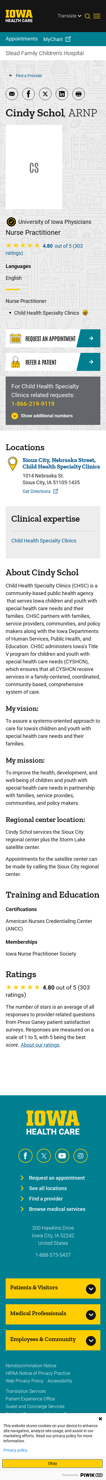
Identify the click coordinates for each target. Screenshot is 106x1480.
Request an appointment (57, 1178)
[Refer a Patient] (53, 362)
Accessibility (59, 1381)
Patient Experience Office (30, 1399)
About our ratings (40, 1045)
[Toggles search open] (89, 16)
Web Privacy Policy (25, 1381)
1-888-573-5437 (53, 1255)
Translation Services (26, 1391)
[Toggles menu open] (96, 16)
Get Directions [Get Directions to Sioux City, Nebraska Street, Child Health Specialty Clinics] (37, 491)
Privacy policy (15, 1450)
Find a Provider (29, 75)
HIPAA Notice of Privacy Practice (38, 1373)
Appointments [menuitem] (22, 39)
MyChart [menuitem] (53, 39)
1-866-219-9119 (33, 403)
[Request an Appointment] (53, 338)
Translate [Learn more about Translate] (67, 16)
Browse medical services (57, 1209)
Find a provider (46, 1199)
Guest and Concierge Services (35, 1406)
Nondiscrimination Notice (31, 1365)
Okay (52, 1463)
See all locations (48, 1188)
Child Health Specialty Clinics (43, 541)
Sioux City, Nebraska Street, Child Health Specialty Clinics (61, 463)
